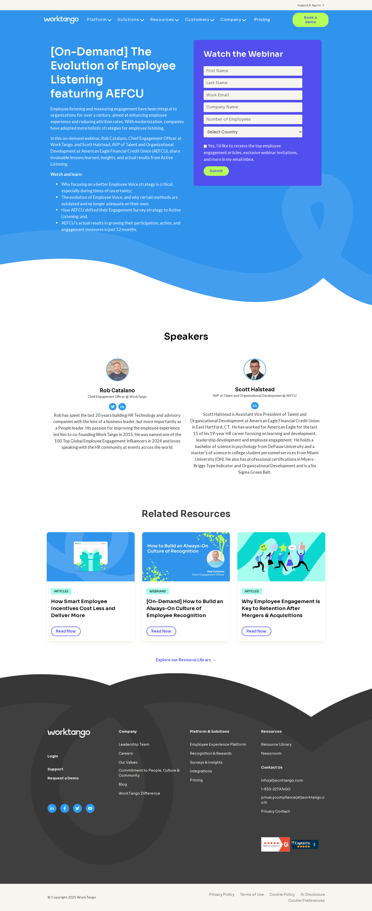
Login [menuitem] (52, 756)
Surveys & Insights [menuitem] (206, 762)
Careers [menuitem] (126, 753)
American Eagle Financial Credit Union (116, 151)
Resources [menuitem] (162, 19)
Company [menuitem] (230, 19)
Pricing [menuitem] (262, 19)
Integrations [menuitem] (201, 771)
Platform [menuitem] (96, 19)
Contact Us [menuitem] (272, 767)
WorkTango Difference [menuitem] (139, 793)
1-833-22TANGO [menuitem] (276, 789)
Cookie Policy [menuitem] (282, 894)
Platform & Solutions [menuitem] (209, 731)
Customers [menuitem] (197, 19)
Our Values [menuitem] (128, 762)
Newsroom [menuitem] (271, 753)
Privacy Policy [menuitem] (221, 894)
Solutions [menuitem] (128, 19)
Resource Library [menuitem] (276, 744)
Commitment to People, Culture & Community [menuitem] (149, 773)
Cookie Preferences (306, 900)
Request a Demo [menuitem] (63, 778)
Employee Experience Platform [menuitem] (218, 744)
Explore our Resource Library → (186, 659)
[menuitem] (305, 900)
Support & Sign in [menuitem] (309, 5)
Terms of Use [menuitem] (252, 894)
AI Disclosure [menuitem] (313, 894)
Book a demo (310, 19)
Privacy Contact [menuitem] (275, 811)
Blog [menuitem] (123, 784)
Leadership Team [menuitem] (134, 744)
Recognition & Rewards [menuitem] (211, 753)
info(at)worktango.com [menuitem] (282, 780)
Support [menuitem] (55, 769)
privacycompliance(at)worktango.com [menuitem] (293, 800)
